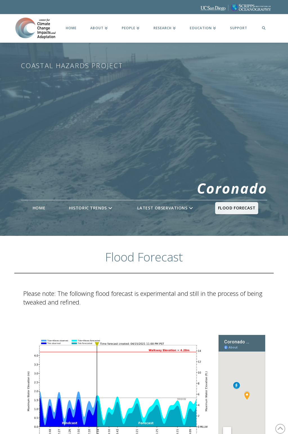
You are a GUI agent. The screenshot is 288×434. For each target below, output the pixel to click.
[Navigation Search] (264, 28)
